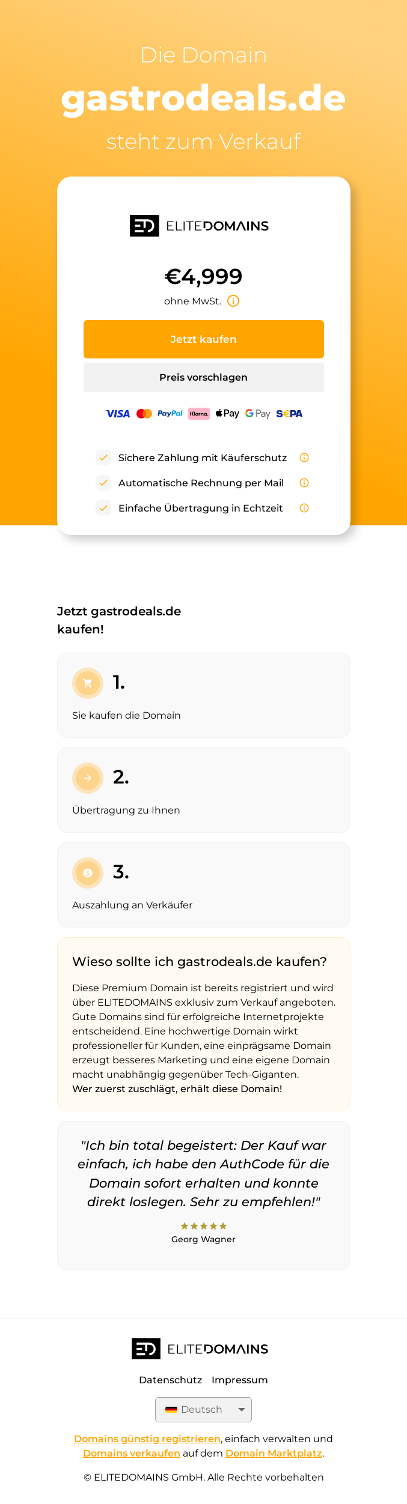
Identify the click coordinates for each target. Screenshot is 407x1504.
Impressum (240, 1380)
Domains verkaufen (131, 1453)
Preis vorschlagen (203, 377)
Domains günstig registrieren (147, 1439)
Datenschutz (170, 1380)
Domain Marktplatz (273, 1453)
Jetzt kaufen (204, 339)
